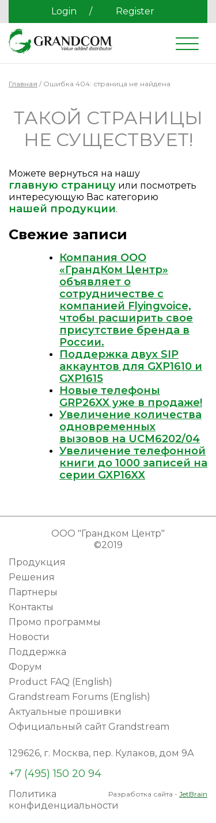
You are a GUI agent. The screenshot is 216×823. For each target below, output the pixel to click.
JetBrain (193, 794)
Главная (23, 83)
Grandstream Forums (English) (79, 696)
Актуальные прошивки (65, 711)
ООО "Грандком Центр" (108, 533)
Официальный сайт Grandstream (89, 726)
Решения (32, 577)
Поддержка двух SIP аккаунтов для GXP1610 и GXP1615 (130, 366)
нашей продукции (62, 209)
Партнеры (33, 592)
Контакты (31, 607)
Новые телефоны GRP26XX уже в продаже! (130, 396)
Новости (29, 636)
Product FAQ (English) (60, 681)
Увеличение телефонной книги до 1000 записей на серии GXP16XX (133, 463)
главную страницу (62, 185)
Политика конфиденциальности (64, 799)
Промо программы (55, 622)
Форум (25, 666)
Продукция (37, 562)
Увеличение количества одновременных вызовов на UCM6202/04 (130, 426)
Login (64, 11)
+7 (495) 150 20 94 (55, 773)
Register (135, 11)
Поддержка (37, 651)
